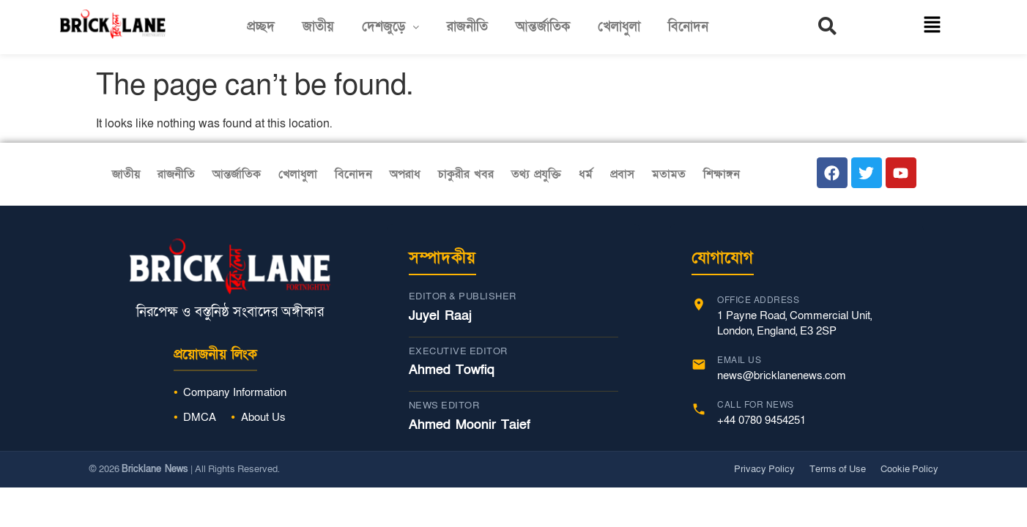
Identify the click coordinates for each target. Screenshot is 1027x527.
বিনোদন (688, 26)
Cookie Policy (909, 469)
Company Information (234, 392)
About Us (263, 417)
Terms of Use (837, 469)
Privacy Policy (764, 469)
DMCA (199, 417)
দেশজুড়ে (390, 26)
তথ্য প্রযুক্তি (536, 174)
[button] (390, 27)
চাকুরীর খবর (466, 174)
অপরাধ (405, 174)
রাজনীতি (467, 26)
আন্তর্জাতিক (543, 26)
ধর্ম (586, 174)
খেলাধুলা (619, 26)
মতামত (669, 174)
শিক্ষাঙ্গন (721, 174)
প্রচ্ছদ (261, 26)
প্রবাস (622, 174)
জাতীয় (318, 26)
